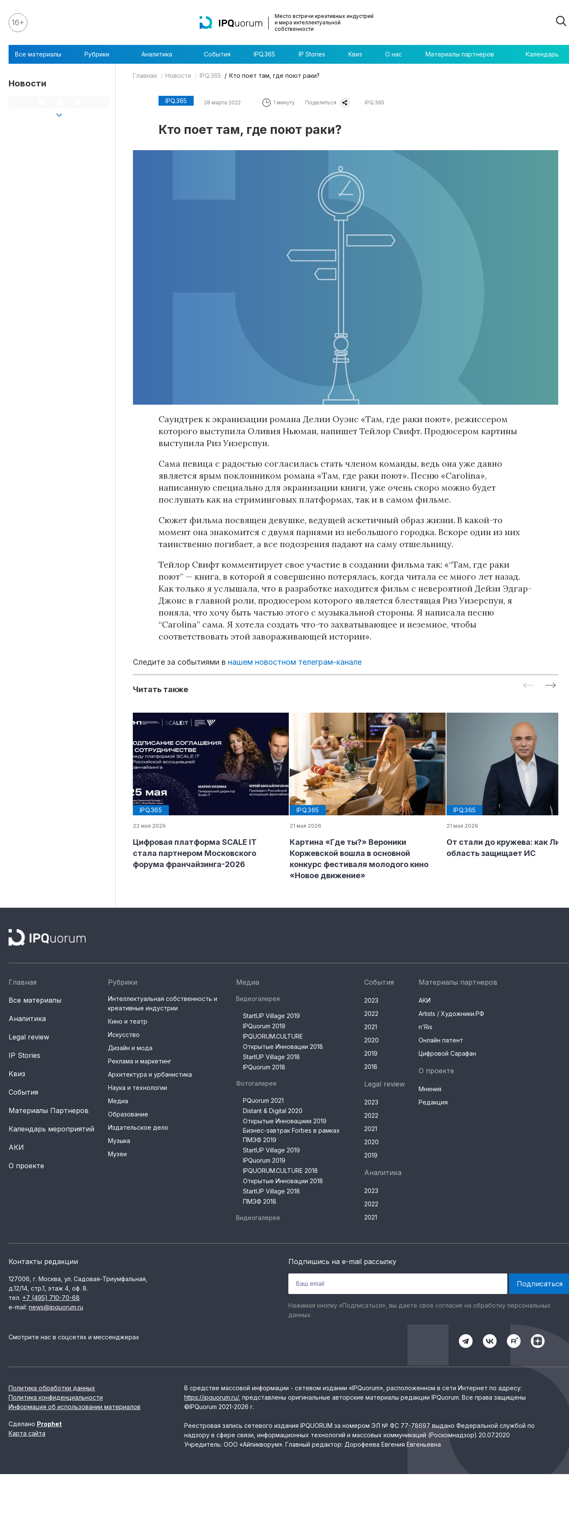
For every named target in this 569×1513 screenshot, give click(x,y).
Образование (128, 1114)
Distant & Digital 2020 (272, 1110)
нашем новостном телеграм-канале (295, 661)
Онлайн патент (441, 1040)
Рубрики (101, 54)
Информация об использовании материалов (75, 1406)
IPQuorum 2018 (264, 1067)
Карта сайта (27, 1433)
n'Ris (425, 1026)
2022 (371, 1013)
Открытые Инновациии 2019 (284, 1121)
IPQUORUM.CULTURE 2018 (280, 1170)
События (217, 54)
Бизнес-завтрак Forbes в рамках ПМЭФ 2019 (291, 1135)
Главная (145, 75)
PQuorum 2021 (263, 1100)
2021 (370, 1026)
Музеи (117, 1154)
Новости (178, 75)
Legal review (29, 1037)
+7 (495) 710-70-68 (51, 1297)
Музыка (119, 1140)
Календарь (542, 54)
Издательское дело (138, 1127)
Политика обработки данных (52, 1388)
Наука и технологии (137, 1087)
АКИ (16, 1147)
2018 (370, 1066)
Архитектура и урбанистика (150, 1074)
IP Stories (312, 54)
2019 (370, 1053)
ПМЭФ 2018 (259, 1201)
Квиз (355, 54)
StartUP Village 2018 (271, 1056)
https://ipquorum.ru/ (211, 1397)
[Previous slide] (528, 686)
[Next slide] (550, 686)
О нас (393, 54)
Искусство (124, 1034)
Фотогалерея (256, 1083)
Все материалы (38, 54)
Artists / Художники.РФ (451, 1013)
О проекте (26, 1165)
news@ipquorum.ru (56, 1307)
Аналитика (161, 54)
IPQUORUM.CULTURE (273, 1036)
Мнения (430, 1089)
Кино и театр (127, 1021)
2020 (371, 1040)
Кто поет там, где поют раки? (274, 75)
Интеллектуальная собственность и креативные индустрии (162, 1003)
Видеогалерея (258, 998)
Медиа (118, 1100)
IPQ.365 (264, 54)
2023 (371, 1000)
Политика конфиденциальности (56, 1397)
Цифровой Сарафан (447, 1053)
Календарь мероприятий (51, 1129)
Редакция (433, 1102)
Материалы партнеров (464, 54)
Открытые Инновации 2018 (283, 1046)
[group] (204, 791)
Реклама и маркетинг (139, 1061)
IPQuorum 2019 (264, 1026)
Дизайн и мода (130, 1047)
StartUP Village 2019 (271, 1015)
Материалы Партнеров (49, 1110)
